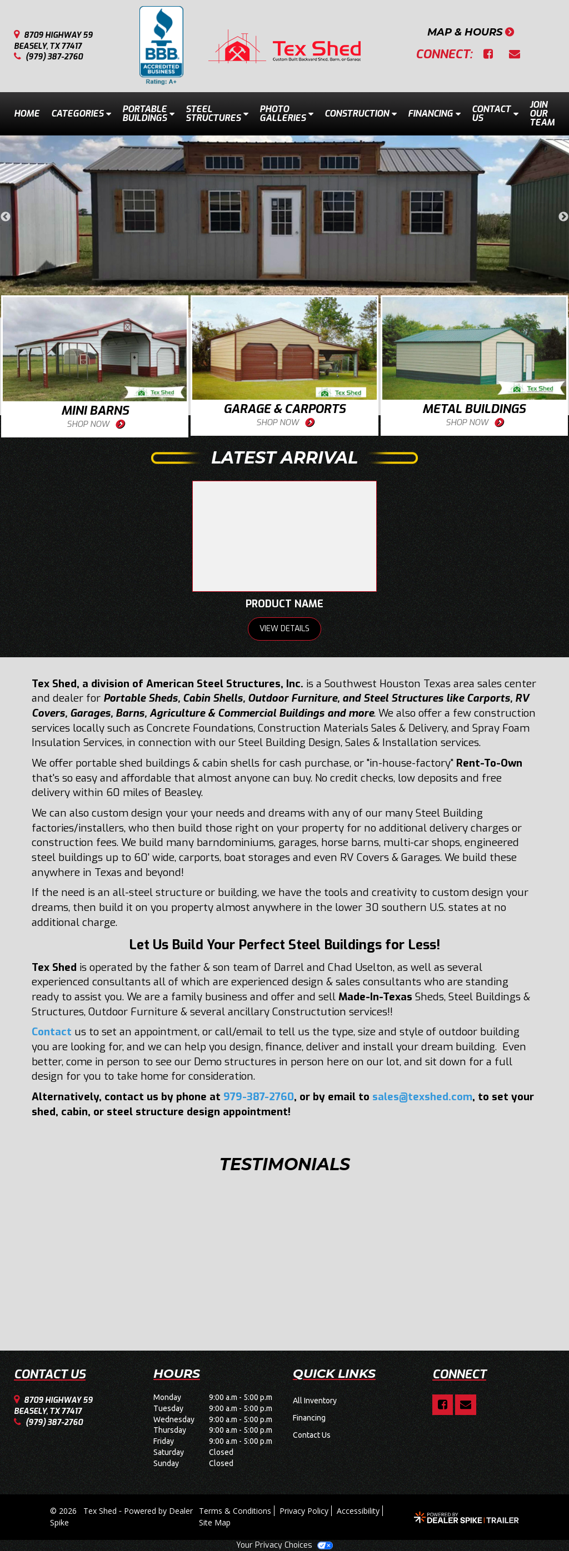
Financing (434, 113)
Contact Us (495, 113)
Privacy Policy (303, 1510)
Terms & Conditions (235, 1510)
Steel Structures (217, 113)
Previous (5, 217)
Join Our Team (542, 113)
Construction (361, 113)
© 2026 (66, 1510)
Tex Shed (101, 1510)
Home (26, 113)
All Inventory (315, 1400)
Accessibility (358, 1510)
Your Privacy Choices (284, 1545)
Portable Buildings (148, 113)
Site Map (215, 1522)
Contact (52, 1032)
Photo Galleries (286, 113)
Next (563, 217)
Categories (81, 113)
